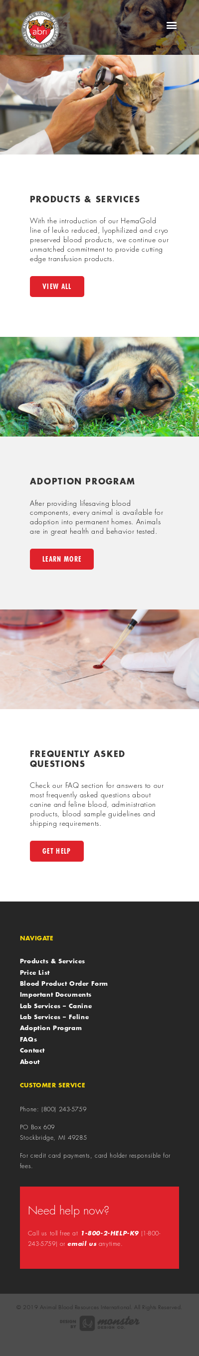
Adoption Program (51, 1027)
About (30, 1061)
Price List (35, 972)
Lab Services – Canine (56, 1005)
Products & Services (52, 960)
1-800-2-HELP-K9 (109, 1233)
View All (57, 286)
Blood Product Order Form (64, 983)
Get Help (56, 851)
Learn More (62, 559)
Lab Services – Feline (54, 1016)
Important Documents (56, 994)
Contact (32, 1050)
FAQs (28, 1039)
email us (81, 1243)
